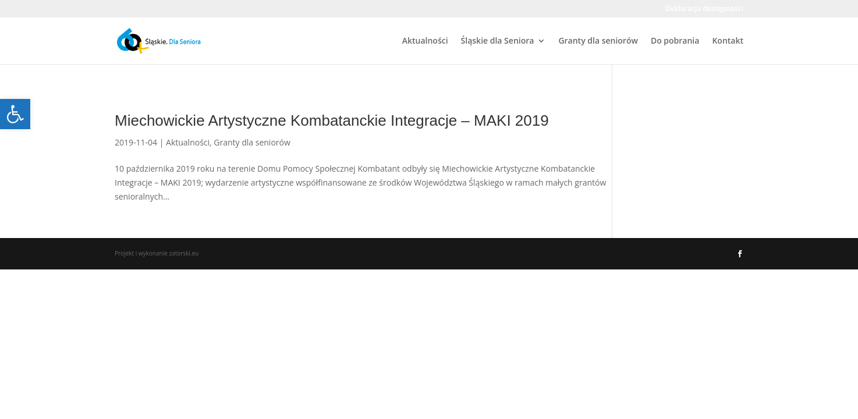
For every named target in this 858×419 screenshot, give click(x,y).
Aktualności (425, 41)
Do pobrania (675, 41)
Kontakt (727, 41)
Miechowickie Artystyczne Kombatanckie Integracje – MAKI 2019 (332, 120)
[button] (15, 114)
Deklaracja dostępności (704, 9)
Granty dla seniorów (598, 41)
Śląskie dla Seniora (497, 41)
